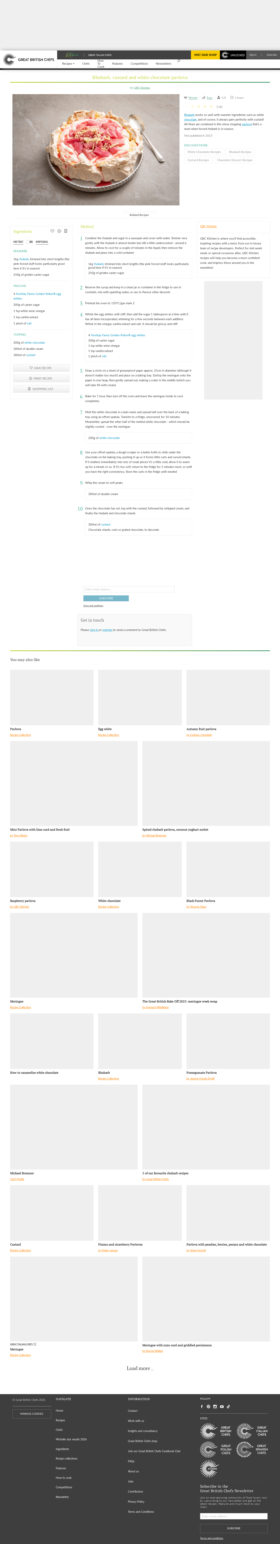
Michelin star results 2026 (71, 1439)
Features (61, 1468)
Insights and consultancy (143, 1431)
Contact (132, 1410)
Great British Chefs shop (142, 1441)
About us (133, 1471)
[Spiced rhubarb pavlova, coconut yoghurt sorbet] (206, 783)
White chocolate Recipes (204, 152)
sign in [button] (94, 630)
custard (30, 355)
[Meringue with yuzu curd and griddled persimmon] (206, 1298)
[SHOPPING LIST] (66, 231)
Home (59, 1410)
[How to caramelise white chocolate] (52, 1041)
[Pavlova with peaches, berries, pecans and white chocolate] (228, 1213)
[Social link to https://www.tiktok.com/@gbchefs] (228, 1406)
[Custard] (52, 1213)
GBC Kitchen (142, 87)
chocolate (190, 119)
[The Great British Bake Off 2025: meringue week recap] (206, 955)
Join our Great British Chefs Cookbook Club (154, 1451)
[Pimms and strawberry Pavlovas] (140, 1213)
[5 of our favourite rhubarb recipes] (206, 1127)
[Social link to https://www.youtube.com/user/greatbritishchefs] (222, 1406)
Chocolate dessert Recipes (235, 160)
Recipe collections (66, 1458)
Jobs (130, 1481)
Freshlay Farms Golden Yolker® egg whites (118, 335)
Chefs (59, 1429)
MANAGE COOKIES (31, 1413)
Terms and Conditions (141, 1511)
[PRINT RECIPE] (59, 231)
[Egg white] (140, 697)
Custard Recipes (198, 160)
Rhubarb (189, 114)
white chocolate (34, 342)
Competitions (64, 1487)
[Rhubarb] (140, 1041)
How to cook (64, 1477)
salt (29, 323)
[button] (68, 63)
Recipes (60, 1420)
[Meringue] (74, 955)
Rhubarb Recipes (240, 152)
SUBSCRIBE (106, 598)
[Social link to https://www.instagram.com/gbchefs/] (215, 1406)
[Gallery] (95, 149)
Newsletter (62, 1497)
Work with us (136, 1420)
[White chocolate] (140, 869)
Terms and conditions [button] (93, 606)
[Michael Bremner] (74, 1127)
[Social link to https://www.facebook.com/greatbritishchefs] (202, 1406)
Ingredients (62, 1449)
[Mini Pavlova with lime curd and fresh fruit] (74, 783)
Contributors (135, 1491)
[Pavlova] (52, 697)
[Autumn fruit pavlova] (228, 697)
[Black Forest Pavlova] (228, 869)
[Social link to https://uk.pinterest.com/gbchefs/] (208, 1406)
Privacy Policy (136, 1501)
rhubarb (24, 259)
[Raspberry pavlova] (52, 869)
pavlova (247, 124)
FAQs (131, 1461)
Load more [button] (138, 1368)
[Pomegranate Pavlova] (228, 1041)
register (107, 630)
